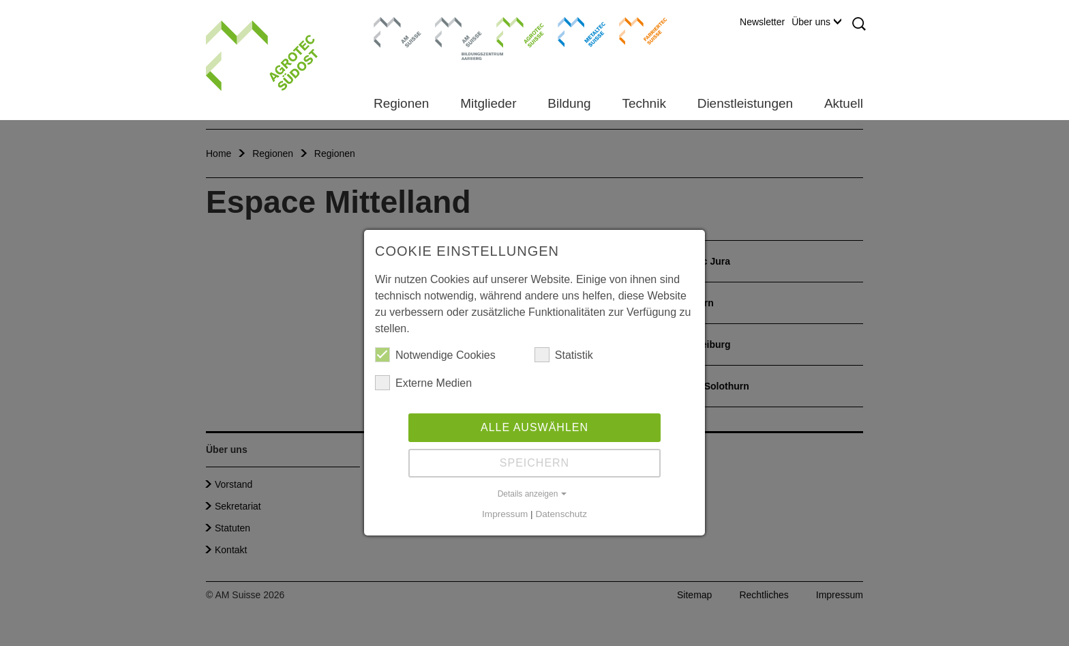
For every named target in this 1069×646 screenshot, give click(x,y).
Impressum (505, 514)
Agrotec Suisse (510, 30)
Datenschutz (561, 514)
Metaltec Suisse (573, 30)
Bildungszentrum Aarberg (459, 30)
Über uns (816, 21)
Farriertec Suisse (636, 30)
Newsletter (762, 21)
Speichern (534, 463)
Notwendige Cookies (435, 354)
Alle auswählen (534, 427)
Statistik (563, 354)
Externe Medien (423, 382)
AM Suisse (393, 24)
